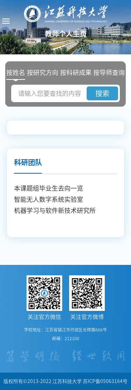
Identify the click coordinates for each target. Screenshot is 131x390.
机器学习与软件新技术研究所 (55, 210)
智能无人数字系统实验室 (48, 199)
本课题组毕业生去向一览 (48, 188)
